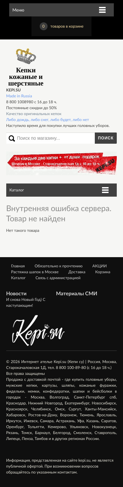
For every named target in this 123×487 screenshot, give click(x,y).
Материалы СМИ (76, 294)
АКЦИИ (99, 265)
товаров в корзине (62, 26)
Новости (16, 294)
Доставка (77, 271)
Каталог (17, 189)
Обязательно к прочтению (58, 265)
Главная (18, 265)
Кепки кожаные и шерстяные (25, 66)
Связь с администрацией (57, 277)
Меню (18, 9)
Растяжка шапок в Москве (35, 271)
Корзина (102, 271)
